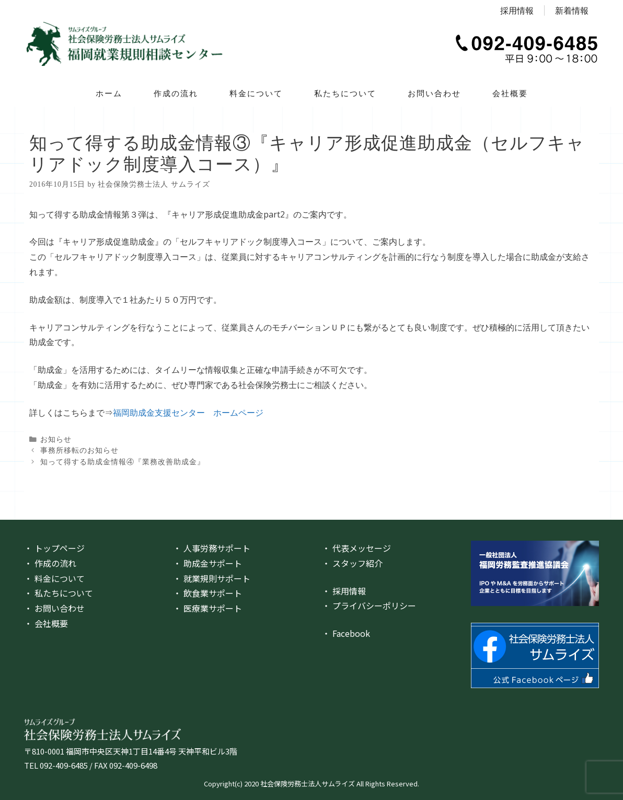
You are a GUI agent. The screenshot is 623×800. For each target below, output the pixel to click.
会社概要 (510, 93)
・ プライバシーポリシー (369, 605)
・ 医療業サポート (207, 608)
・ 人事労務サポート (211, 548)
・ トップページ (54, 548)
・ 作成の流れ (50, 563)
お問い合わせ (434, 93)
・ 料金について (54, 578)
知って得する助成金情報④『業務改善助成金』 (122, 462)
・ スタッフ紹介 (352, 563)
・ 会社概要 (46, 623)
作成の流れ (176, 93)
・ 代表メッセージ (356, 548)
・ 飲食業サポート (207, 593)
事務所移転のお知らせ (79, 450)
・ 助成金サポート (207, 563)
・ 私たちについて (58, 593)
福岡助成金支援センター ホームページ (188, 412)
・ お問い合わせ (54, 608)
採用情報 (517, 10)
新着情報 (572, 10)
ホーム (109, 93)
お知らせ (56, 439)
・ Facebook (346, 633)
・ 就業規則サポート (211, 578)
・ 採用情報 (344, 591)
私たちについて (345, 93)
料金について (256, 93)
